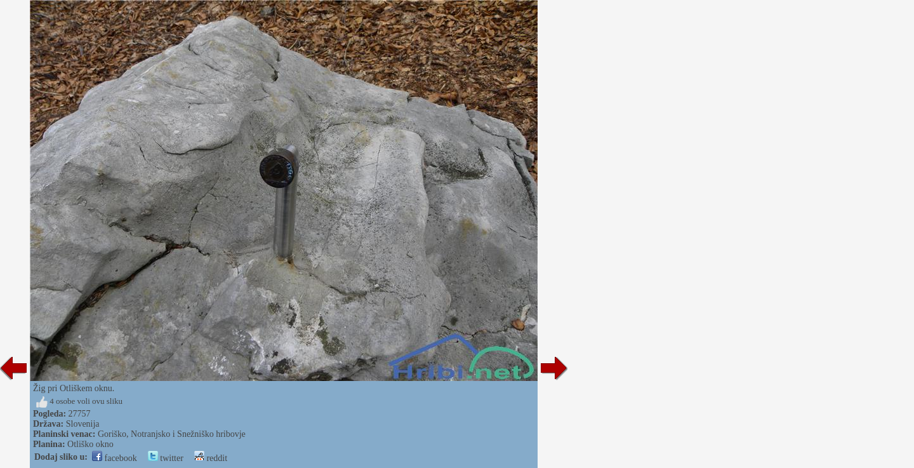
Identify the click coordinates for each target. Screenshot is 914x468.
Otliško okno (90, 444)
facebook (114, 458)
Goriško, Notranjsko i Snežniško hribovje (172, 434)
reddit (210, 458)
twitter (165, 458)
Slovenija (83, 424)
